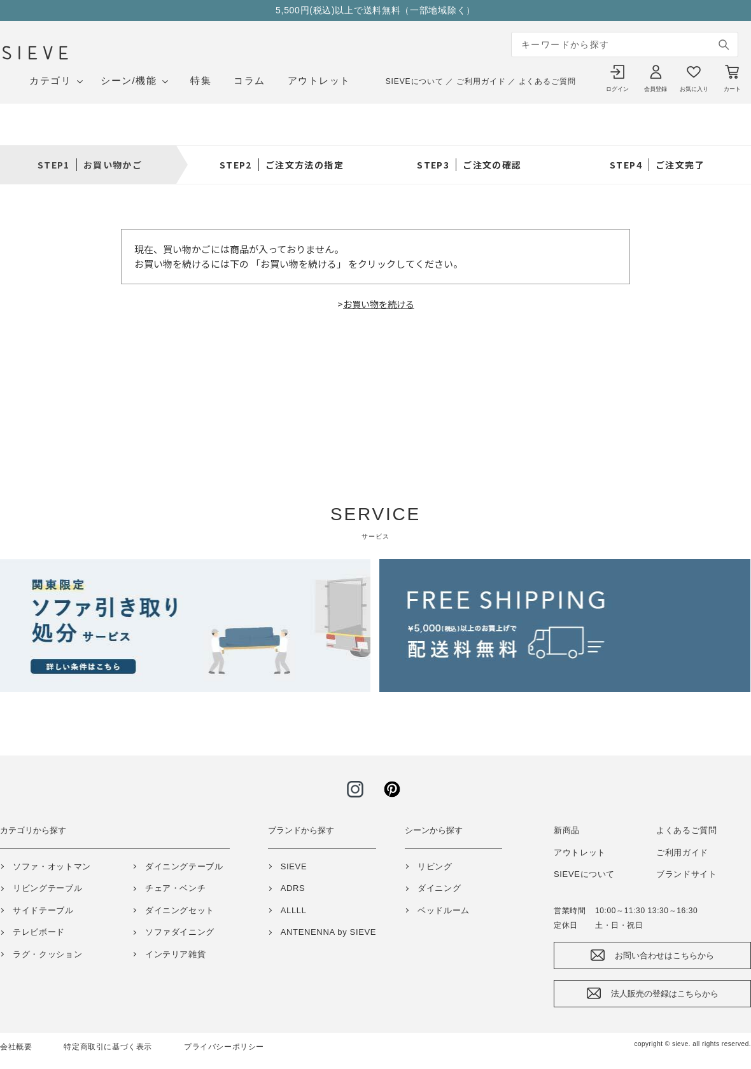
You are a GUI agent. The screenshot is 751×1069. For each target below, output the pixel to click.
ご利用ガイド (480, 81)
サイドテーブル (43, 910)
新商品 (567, 830)
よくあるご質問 (547, 81)
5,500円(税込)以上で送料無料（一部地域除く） (375, 10)
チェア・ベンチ (175, 888)
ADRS (293, 888)
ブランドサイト (686, 874)
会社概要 (16, 1046)
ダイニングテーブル (184, 866)
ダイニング (439, 888)
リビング (435, 866)
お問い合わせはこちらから (664, 955)
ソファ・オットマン (52, 866)
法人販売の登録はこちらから (665, 993)
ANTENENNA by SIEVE (328, 932)
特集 (200, 80)
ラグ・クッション (47, 954)
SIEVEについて (415, 81)
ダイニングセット (179, 910)
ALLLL (294, 910)
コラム (249, 80)
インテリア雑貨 (175, 954)
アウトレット (319, 80)
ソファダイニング (179, 932)
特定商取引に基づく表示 (108, 1046)
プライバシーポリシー (224, 1046)
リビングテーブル (47, 888)
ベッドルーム (444, 910)
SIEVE (294, 866)
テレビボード (39, 932)
